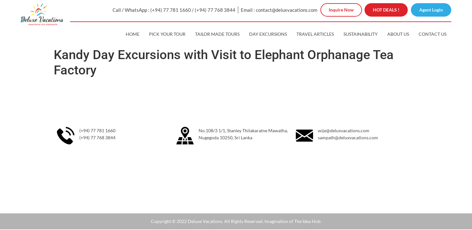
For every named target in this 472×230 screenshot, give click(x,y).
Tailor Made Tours (217, 34)
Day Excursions (268, 34)
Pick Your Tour (167, 34)
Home (132, 34)
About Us (398, 34)
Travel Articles (315, 34)
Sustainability (360, 34)
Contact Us (432, 34)
